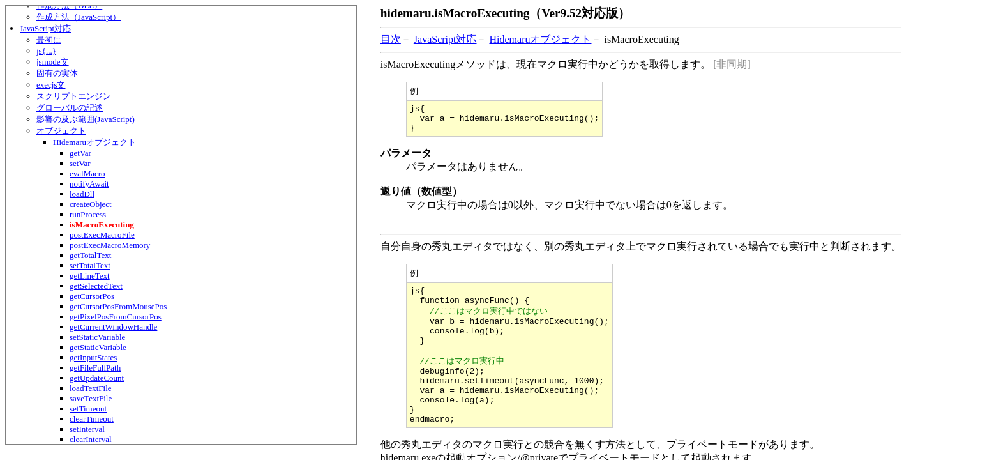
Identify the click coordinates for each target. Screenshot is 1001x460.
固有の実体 (57, 73)
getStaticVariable (98, 347)
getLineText (90, 275)
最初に (48, 40)
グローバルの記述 (69, 107)
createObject (91, 204)
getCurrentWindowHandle (113, 327)
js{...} (46, 51)
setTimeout (88, 408)
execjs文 (50, 84)
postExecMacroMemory (110, 245)
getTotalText (90, 255)
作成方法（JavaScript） (78, 17)
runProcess (88, 214)
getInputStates (93, 357)
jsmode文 (52, 61)
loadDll (82, 194)
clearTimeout (92, 419)
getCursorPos (92, 296)
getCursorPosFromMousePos (118, 306)
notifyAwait (89, 183)
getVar (80, 153)
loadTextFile (91, 388)
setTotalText (90, 265)
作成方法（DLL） (69, 5)
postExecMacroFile (102, 235)
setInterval (87, 429)
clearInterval (91, 439)
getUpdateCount (97, 378)
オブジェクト (61, 130)
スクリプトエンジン (73, 96)
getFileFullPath (95, 367)
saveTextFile (91, 398)
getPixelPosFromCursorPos (116, 316)
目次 (390, 39)
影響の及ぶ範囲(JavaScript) (85, 119)
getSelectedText (96, 286)
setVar (80, 163)
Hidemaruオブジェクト (94, 142)
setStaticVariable (97, 337)
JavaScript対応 (45, 28)
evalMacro (87, 173)
